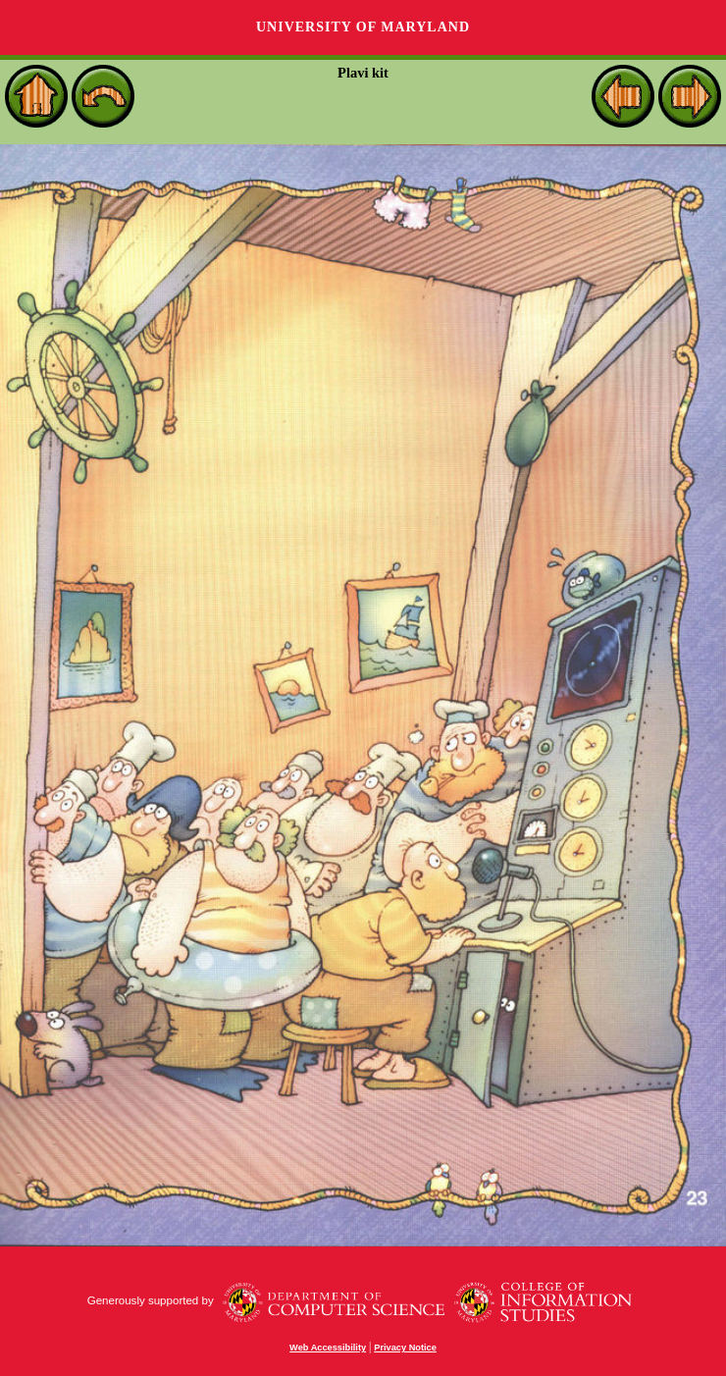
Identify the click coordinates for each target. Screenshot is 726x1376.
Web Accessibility (327, 1347)
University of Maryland (363, 27)
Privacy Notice (405, 1347)
